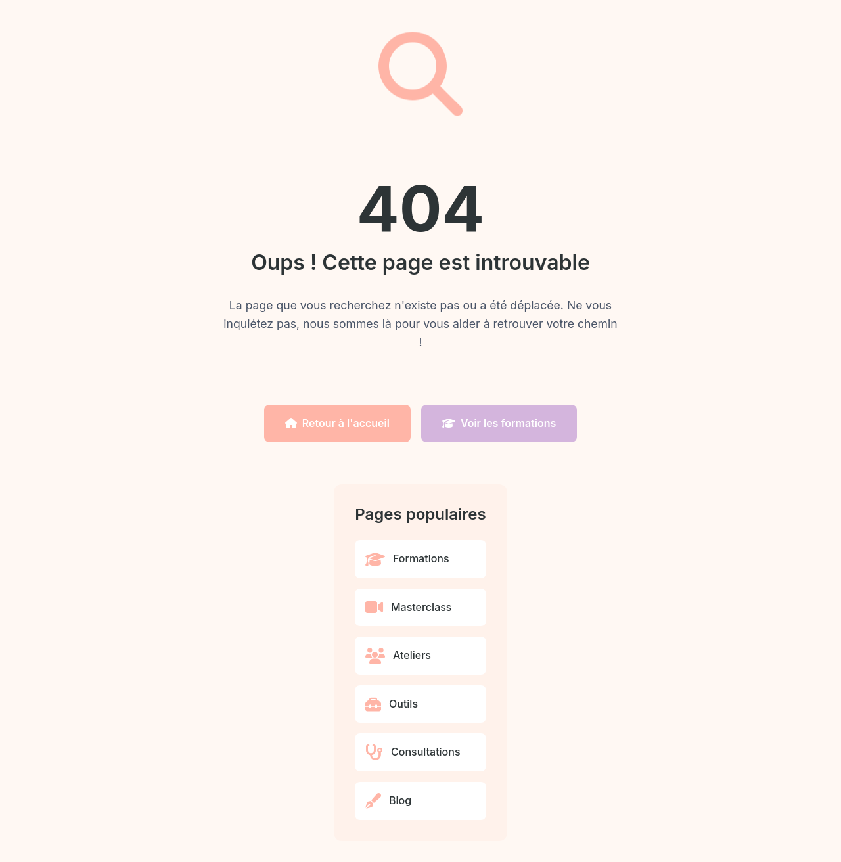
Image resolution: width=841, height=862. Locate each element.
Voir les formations (499, 423)
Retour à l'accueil (337, 423)
